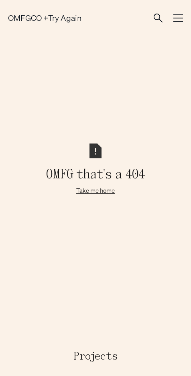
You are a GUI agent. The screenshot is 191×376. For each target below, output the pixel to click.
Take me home (95, 190)
